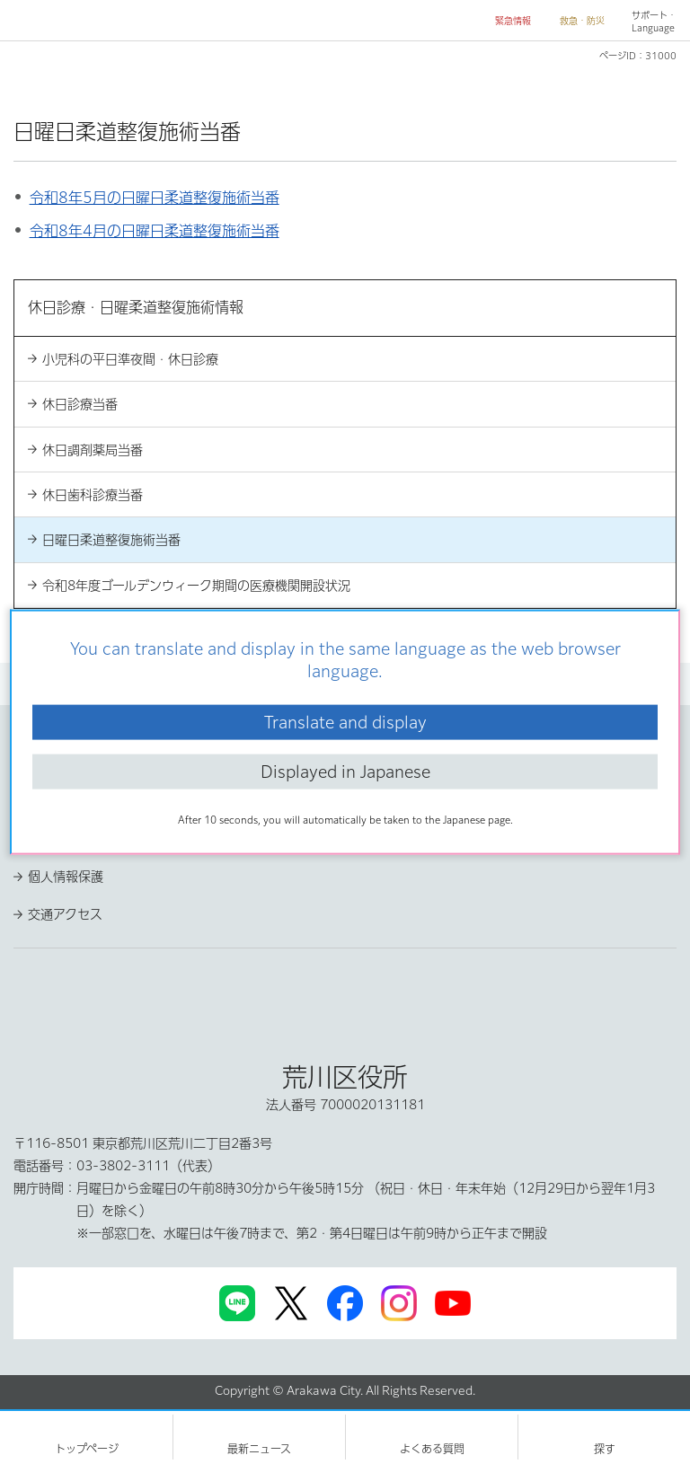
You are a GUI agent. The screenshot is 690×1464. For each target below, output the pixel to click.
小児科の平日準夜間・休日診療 (130, 359)
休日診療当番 (80, 404)
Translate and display (345, 721)
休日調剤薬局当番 (92, 450)
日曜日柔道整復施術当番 (111, 540)
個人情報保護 (65, 876)
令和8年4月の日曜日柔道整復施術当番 (154, 231)
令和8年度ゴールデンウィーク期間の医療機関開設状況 (196, 585)
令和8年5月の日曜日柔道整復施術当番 (154, 197)
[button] (505, 21)
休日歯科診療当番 (92, 495)
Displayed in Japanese (345, 771)
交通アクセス (65, 914)
